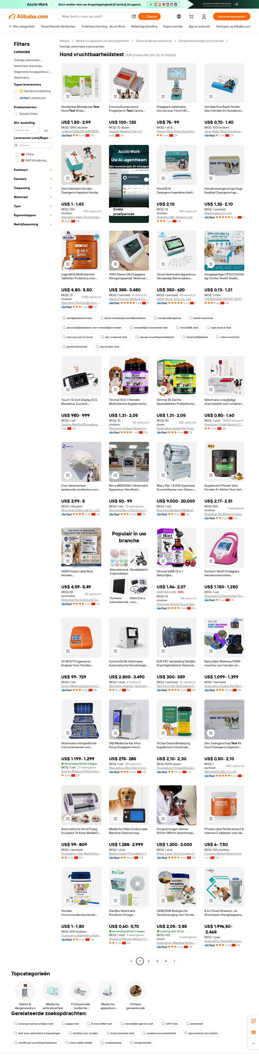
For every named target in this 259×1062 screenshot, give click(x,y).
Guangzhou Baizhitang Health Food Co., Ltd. (81, 935)
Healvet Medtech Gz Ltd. (125, 131)
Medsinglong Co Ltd (217, 213)
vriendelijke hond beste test (149, 327)
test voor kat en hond (77, 337)
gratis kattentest (74, 346)
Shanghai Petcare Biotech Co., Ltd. (129, 939)
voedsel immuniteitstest (159, 1033)
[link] (253, 1021)
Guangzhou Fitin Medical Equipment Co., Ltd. (81, 853)
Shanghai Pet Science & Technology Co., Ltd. (81, 600)
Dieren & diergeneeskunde (154, 41)
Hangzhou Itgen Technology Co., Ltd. (81, 217)
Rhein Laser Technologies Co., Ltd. (177, 853)
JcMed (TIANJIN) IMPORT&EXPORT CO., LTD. (81, 131)
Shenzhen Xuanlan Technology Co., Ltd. (129, 686)
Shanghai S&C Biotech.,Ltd (174, 217)
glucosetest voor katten (201, 1033)
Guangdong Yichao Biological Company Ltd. (177, 768)
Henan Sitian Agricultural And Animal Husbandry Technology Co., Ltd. (177, 131)
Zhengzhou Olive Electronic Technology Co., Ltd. (129, 768)
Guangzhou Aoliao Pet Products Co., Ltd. (177, 428)
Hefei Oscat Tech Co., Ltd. (174, 299)
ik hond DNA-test (99, 1023)
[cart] (192, 17)
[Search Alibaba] (95, 16)
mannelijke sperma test (136, 1023)
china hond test (227, 337)
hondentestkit (140, 1043)
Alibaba (64, 41)
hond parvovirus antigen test (33, 1023)
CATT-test (169, 1023)
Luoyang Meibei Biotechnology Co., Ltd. (224, 853)
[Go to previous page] (131, 961)
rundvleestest (111, 1043)
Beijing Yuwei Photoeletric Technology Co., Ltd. (129, 853)
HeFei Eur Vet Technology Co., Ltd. (177, 686)
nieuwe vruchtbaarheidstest (154, 337)
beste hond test (201, 318)
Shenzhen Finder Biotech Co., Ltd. (224, 424)
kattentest (194, 1023)
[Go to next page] (174, 961)
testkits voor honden (83, 1033)
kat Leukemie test (114, 337)
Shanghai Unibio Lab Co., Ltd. (80, 510)
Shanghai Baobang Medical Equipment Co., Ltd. (177, 510)
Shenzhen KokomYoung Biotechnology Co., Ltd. (177, 604)
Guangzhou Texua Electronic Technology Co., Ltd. (224, 941)
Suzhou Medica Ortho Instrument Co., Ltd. (81, 771)
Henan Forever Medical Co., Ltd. (129, 299)
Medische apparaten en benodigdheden (103, 41)
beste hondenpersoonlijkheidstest (123, 318)
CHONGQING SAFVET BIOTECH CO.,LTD (224, 299)
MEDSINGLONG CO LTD (220, 771)
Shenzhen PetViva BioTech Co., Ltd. (81, 303)
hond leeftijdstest (195, 337)
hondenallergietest (167, 318)
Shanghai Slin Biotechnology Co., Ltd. (224, 514)
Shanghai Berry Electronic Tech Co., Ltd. (129, 510)
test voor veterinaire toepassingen (37, 1033)
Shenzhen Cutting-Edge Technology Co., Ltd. (224, 596)
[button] (133, 16)
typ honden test (107, 346)
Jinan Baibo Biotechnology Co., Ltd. (224, 131)
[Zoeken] (149, 16)
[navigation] (32, 501)
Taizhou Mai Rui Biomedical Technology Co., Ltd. (81, 424)
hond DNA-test (187, 327)
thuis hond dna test (120, 1033)
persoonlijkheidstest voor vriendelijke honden (92, 327)
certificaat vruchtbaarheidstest (35, 1043)
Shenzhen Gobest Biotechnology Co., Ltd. (129, 428)
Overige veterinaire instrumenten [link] (82, 46)
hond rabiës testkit (78, 1043)
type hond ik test (219, 327)
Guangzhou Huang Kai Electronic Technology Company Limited (224, 686)
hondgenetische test (77, 318)
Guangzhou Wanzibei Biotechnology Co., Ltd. (177, 943)
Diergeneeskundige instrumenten (201, 41)
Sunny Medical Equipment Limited (81, 686)
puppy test (70, 1023)
